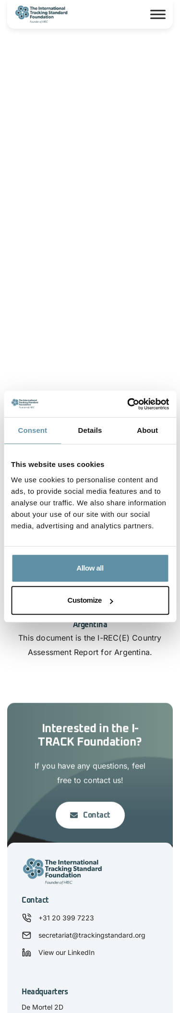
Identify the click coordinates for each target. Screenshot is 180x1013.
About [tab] (147, 430)
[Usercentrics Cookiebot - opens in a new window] (128, 404)
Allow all (89, 568)
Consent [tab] (32, 430)
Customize (90, 600)
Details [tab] (90, 430)
